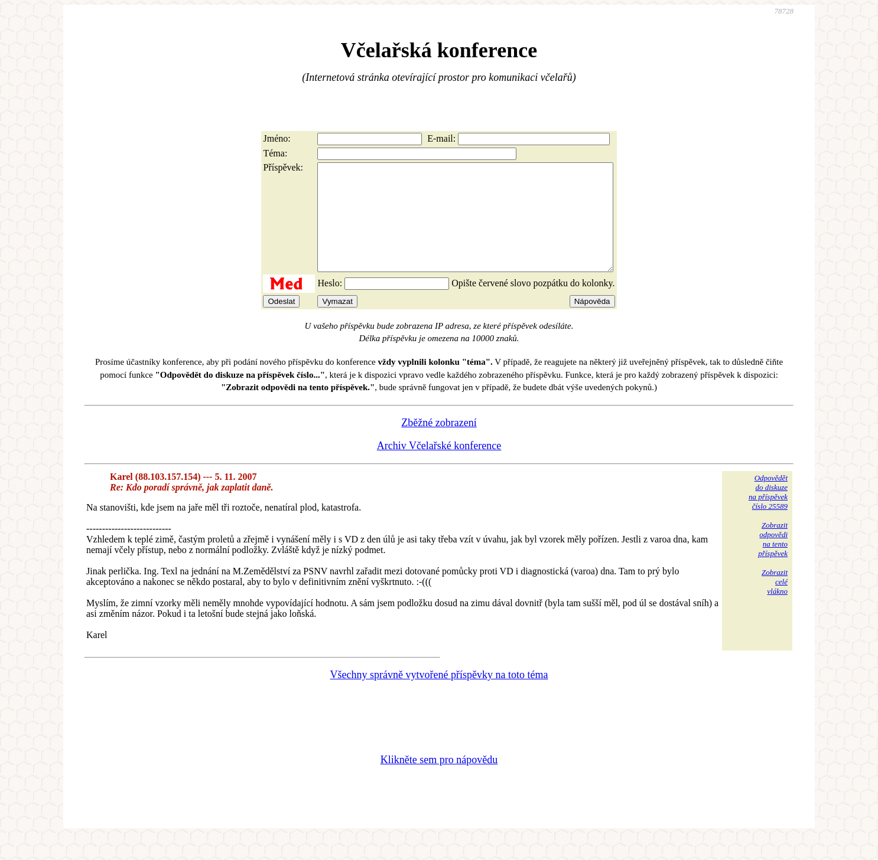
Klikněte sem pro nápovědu (439, 781)
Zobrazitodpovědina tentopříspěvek (773, 560)
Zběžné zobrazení (438, 444)
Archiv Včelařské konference (439, 467)
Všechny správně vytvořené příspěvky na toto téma (439, 696)
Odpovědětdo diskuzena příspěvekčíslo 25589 (768, 513)
